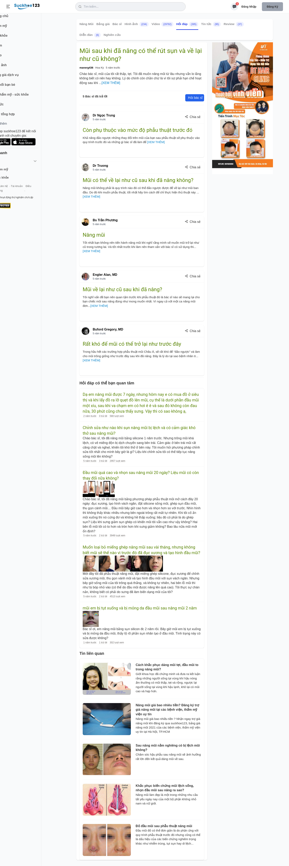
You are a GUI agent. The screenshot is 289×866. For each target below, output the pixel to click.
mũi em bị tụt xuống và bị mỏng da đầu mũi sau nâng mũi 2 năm (140, 608)
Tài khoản (36, 190)
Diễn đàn (90, 35)
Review (234, 24)
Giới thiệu (9, 190)
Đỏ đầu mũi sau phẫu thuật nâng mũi (164, 826)
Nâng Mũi (86, 24)
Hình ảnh (137, 24)
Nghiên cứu (112, 34)
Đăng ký (272, 6)
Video (162, 24)
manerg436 (86, 67)
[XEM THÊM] (111, 83)
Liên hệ (22, 190)
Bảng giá (103, 24)
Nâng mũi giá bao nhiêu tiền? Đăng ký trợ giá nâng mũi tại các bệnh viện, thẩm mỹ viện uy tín (167, 709)
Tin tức (211, 24)
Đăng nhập (248, 6)
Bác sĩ (117, 24)
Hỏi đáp (187, 24)
